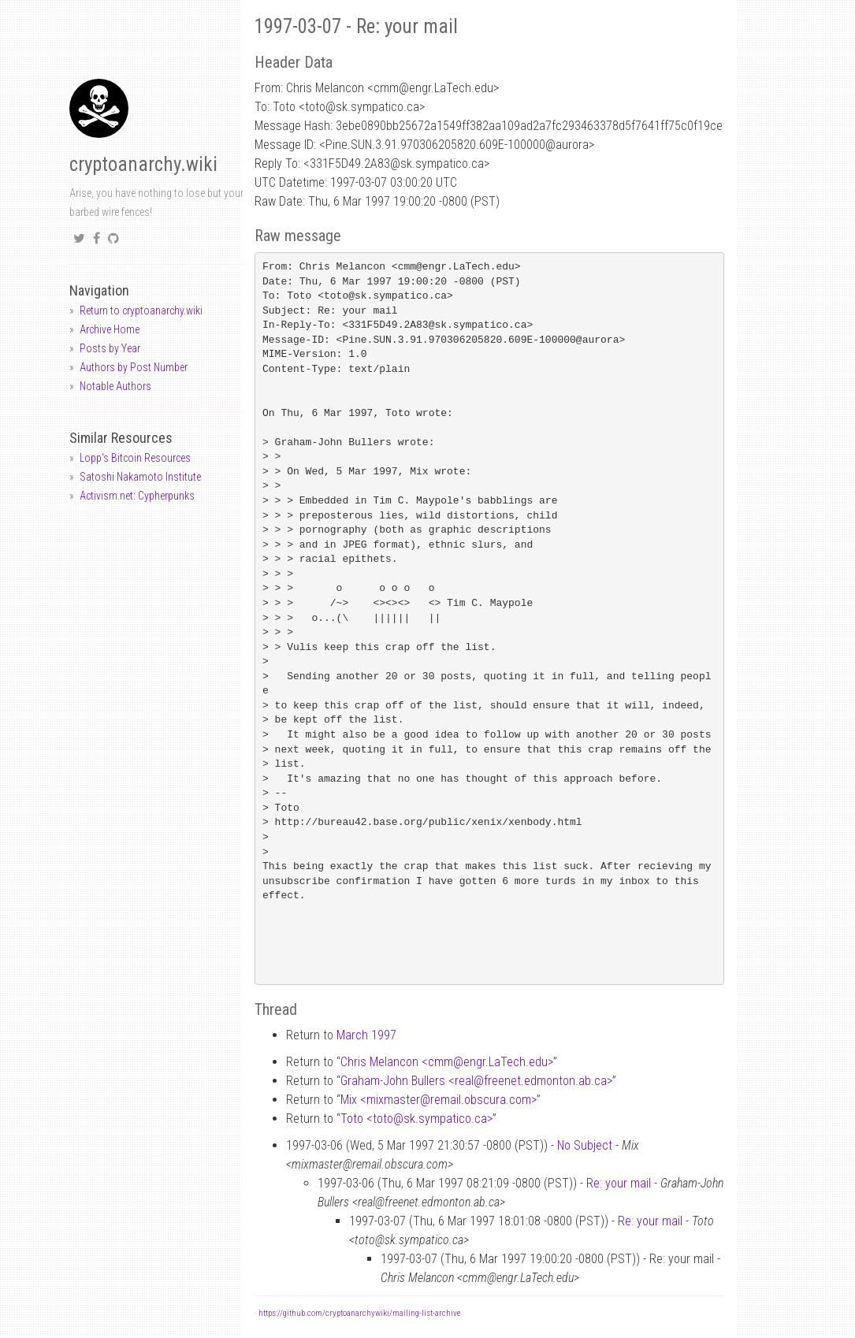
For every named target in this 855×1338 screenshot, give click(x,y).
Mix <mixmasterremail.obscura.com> (438, 1099)
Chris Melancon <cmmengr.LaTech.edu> (446, 1061)
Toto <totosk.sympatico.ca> (416, 1118)
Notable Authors (115, 386)
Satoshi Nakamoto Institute (140, 476)
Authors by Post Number (134, 367)
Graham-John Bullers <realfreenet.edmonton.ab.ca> (476, 1080)
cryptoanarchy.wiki (143, 164)
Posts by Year (110, 348)
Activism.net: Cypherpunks (137, 495)
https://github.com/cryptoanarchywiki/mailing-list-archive (359, 1313)
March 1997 (366, 1035)
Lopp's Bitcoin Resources (135, 458)
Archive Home (109, 329)
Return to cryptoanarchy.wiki (141, 310)
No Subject (584, 1145)
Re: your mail (618, 1183)
